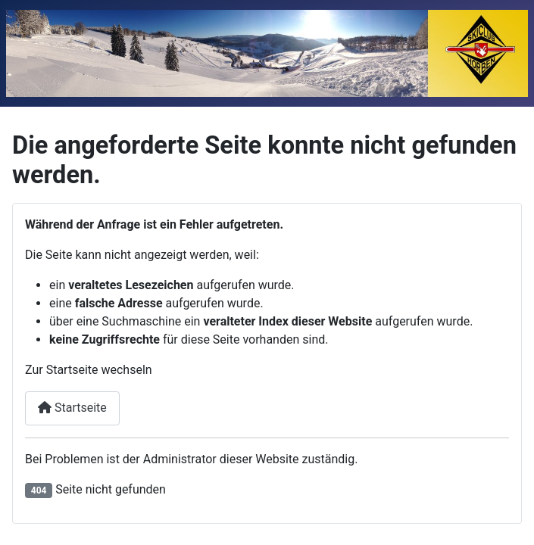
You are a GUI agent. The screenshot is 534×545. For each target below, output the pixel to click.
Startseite (72, 407)
